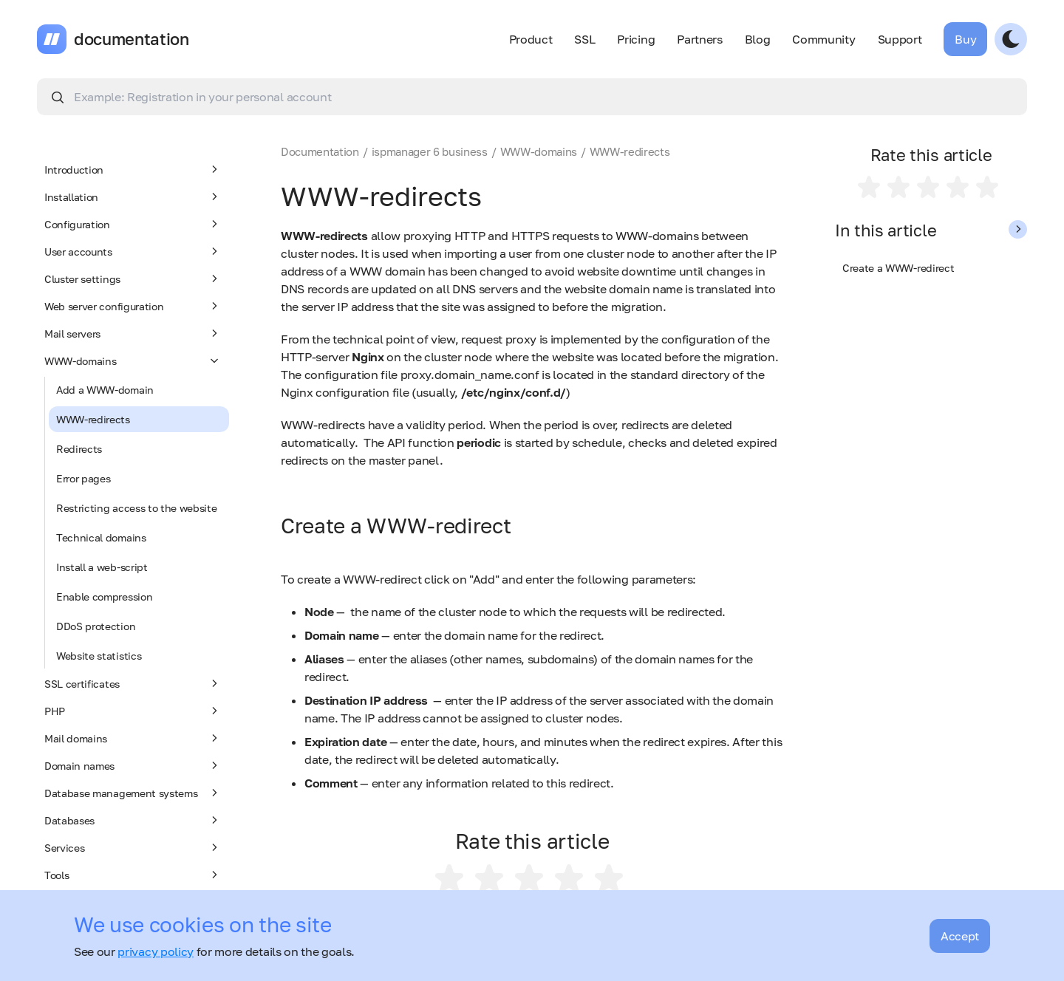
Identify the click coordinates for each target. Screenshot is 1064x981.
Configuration (133, 223)
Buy (965, 39)
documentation (131, 39)
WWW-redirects (93, 419)
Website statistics (98, 655)
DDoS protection (95, 626)
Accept (960, 936)
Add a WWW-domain (105, 389)
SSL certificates (133, 683)
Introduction (133, 169)
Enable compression (104, 596)
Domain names (133, 765)
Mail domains (133, 738)
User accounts (133, 251)
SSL (584, 39)
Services (133, 847)
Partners (699, 39)
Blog (758, 39)
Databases (133, 820)
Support (900, 39)
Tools (133, 874)
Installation (133, 196)
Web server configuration (133, 305)
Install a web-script (102, 567)
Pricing (636, 39)
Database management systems (133, 792)
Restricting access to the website (136, 508)
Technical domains (101, 537)
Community (823, 39)
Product (531, 39)
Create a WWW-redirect (898, 268)
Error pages (83, 478)
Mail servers (133, 333)
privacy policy (155, 951)
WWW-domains (133, 360)
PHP (133, 710)
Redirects (79, 448)
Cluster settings (133, 278)
